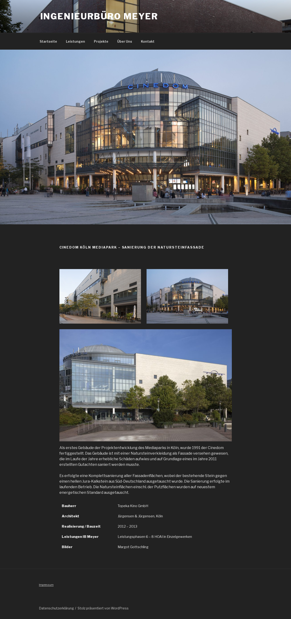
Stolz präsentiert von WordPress (103, 608)
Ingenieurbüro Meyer (99, 16)
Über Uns (124, 41)
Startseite (48, 41)
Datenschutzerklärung (56, 608)
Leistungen (75, 41)
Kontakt (147, 41)
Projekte (101, 41)
